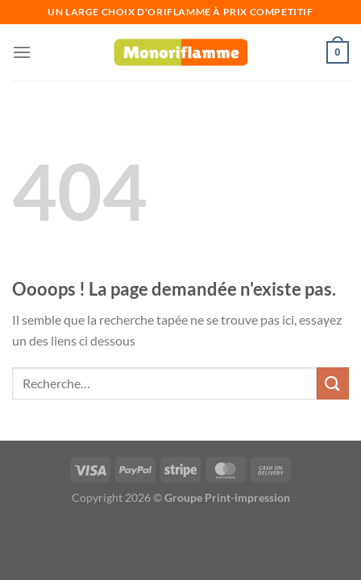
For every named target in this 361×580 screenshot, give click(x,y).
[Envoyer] (333, 383)
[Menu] (21, 52)
